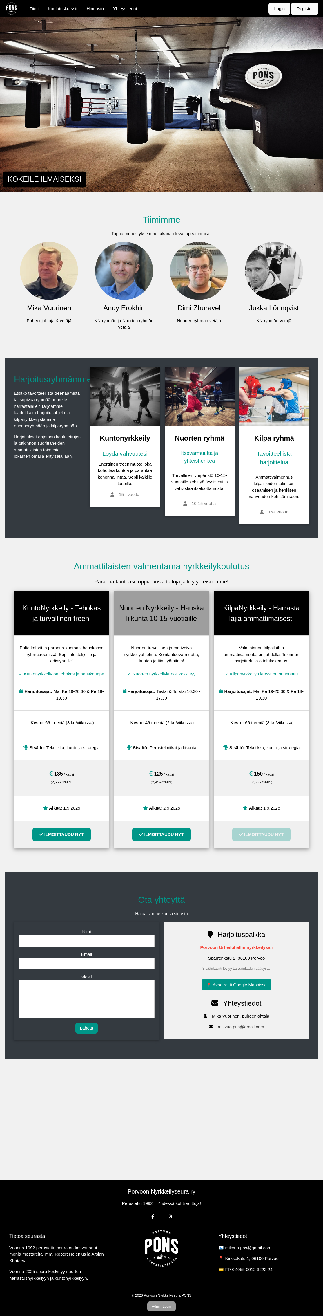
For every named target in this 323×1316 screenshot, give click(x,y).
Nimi (86, 931)
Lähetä (86, 1027)
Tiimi (34, 8)
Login (279, 8)
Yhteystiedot (125, 8)
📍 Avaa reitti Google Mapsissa (236, 984)
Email (86, 954)
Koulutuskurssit (62, 8)
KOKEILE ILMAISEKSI (44, 179)
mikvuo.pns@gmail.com (241, 1026)
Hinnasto (95, 8)
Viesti (86, 976)
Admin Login (161, 1306)
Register (305, 8)
